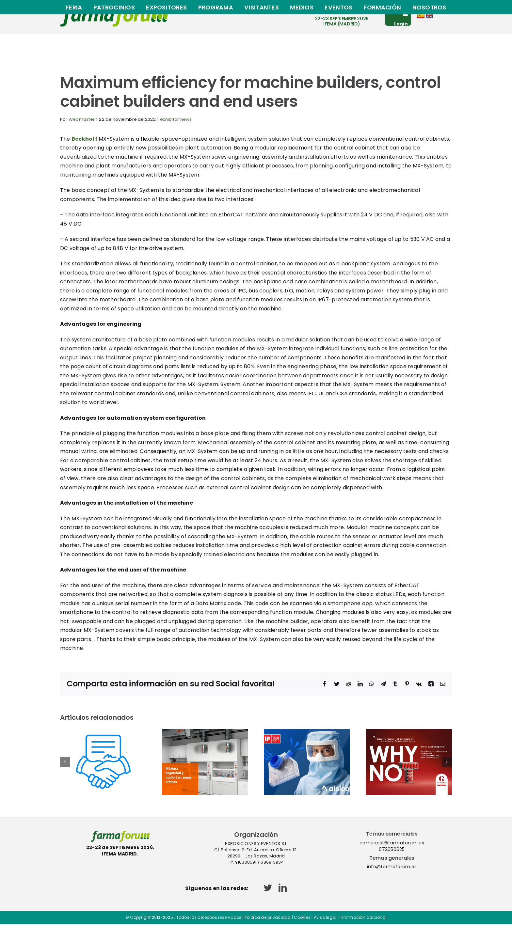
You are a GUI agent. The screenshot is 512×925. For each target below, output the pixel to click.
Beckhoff (84, 139)
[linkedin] (283, 888)
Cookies (302, 917)
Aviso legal (325, 917)
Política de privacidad (268, 917)
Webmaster (82, 119)
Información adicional (363, 917)
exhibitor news (176, 119)
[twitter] (268, 888)
